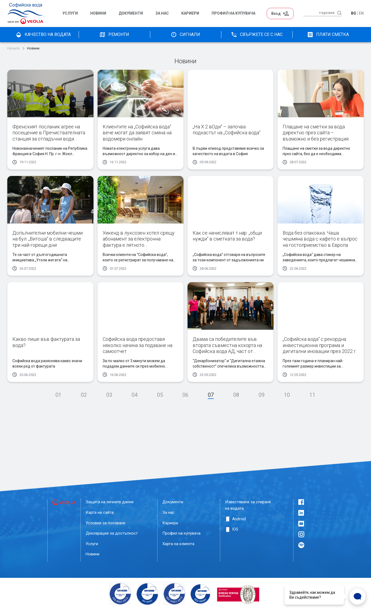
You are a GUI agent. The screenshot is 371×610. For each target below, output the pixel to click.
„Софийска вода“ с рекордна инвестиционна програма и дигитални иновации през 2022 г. (320, 345)
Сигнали (185, 34)
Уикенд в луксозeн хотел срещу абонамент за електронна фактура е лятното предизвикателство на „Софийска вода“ (139, 245)
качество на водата (43, 34)
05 (160, 395)
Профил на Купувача (233, 13)
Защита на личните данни (109, 501)
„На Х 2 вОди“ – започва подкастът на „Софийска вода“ (226, 130)
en (361, 13)
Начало (13, 48)
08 (236, 395)
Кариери (190, 13)
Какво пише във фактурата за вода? (46, 342)
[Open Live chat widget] (357, 596)
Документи (131, 13)
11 (312, 395)
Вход (280, 13)
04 (135, 395)
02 (84, 395)
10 (287, 395)
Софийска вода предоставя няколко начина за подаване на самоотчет (137, 345)
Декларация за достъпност (112, 533)
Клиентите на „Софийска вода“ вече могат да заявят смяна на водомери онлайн (137, 133)
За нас (162, 13)
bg (353, 13)
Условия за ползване (105, 523)
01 (58, 395)
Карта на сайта (99, 512)
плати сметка (328, 34)
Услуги (70, 13)
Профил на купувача (181, 533)
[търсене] (319, 13)
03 (109, 395)
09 (262, 395)
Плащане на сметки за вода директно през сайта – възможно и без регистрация (316, 133)
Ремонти (114, 34)
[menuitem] (73, 13)
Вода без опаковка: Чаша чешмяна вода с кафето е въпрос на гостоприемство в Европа (320, 239)
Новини (98, 13)
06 (185, 395)
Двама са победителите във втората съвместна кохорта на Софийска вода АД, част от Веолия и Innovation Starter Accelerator (227, 351)
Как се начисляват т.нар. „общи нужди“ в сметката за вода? (227, 236)
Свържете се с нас (257, 34)
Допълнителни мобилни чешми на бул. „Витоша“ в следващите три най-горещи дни (47, 239)
